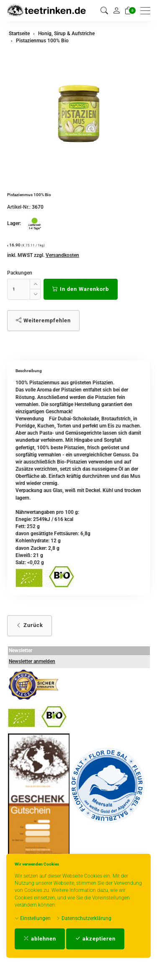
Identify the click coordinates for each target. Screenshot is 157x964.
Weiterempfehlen (43, 320)
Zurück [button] (29, 625)
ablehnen (39, 938)
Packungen (19, 273)
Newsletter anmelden (32, 661)
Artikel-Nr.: (19, 207)
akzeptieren (95, 938)
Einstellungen (33, 918)
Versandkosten (62, 255)
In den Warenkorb (80, 289)
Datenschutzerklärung (83, 918)
